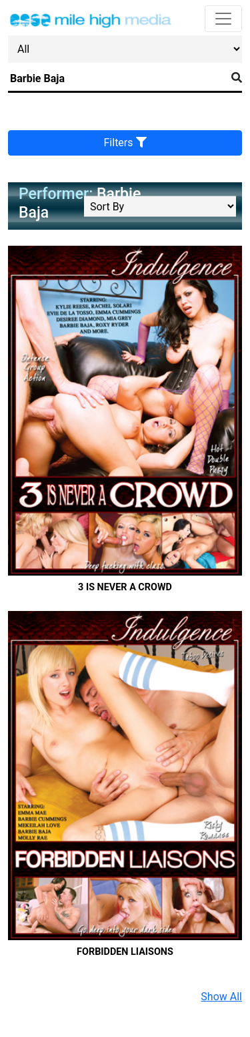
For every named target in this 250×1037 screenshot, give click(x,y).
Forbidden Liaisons (125, 952)
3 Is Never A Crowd (125, 587)
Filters (125, 142)
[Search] (117, 79)
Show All (221, 996)
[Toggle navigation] (223, 18)
